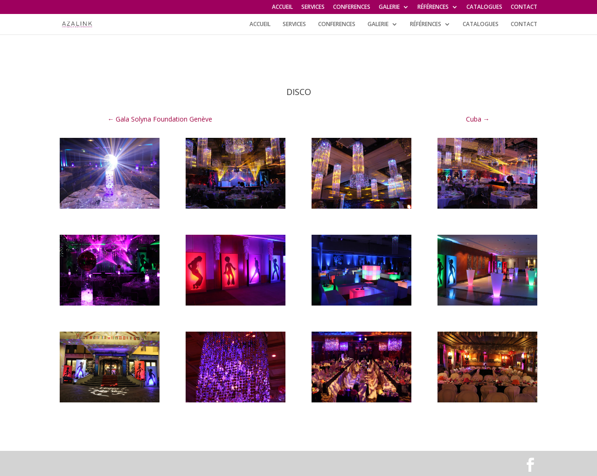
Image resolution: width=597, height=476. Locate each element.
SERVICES (313, 7)
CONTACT (524, 7)
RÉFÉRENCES (433, 7)
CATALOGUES (484, 7)
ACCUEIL (282, 7)
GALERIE (389, 7)
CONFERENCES (351, 7)
